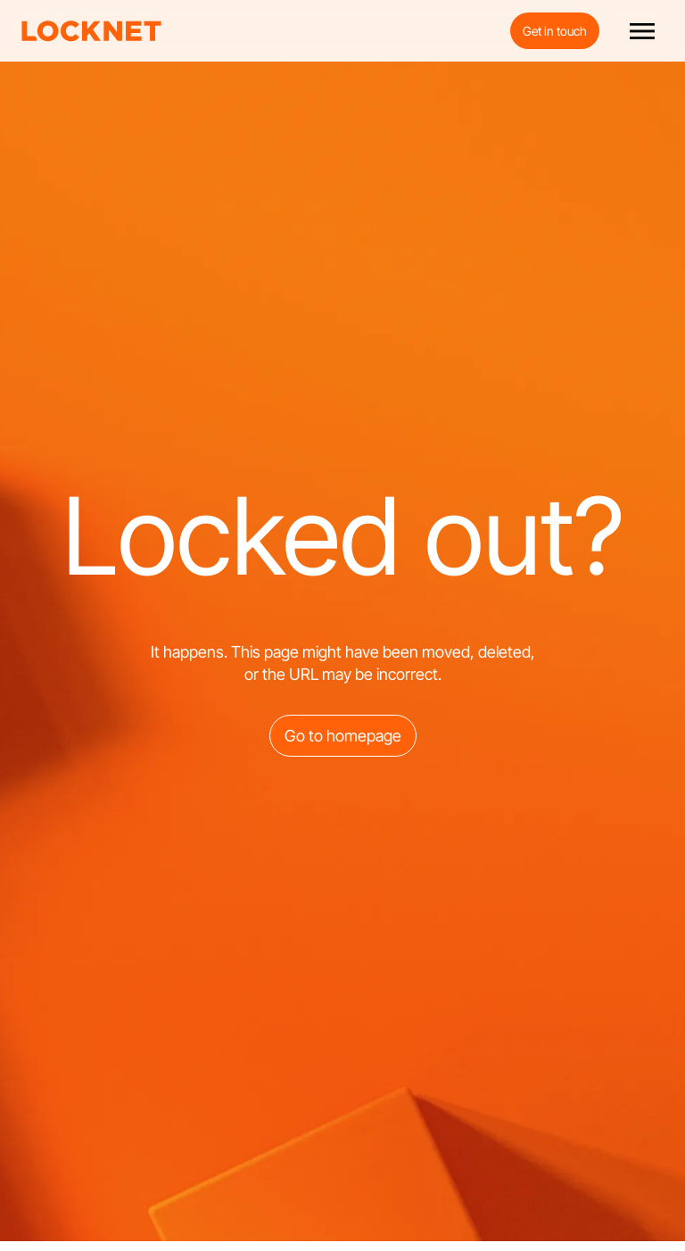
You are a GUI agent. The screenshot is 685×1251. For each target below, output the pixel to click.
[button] (642, 31)
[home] (91, 31)
